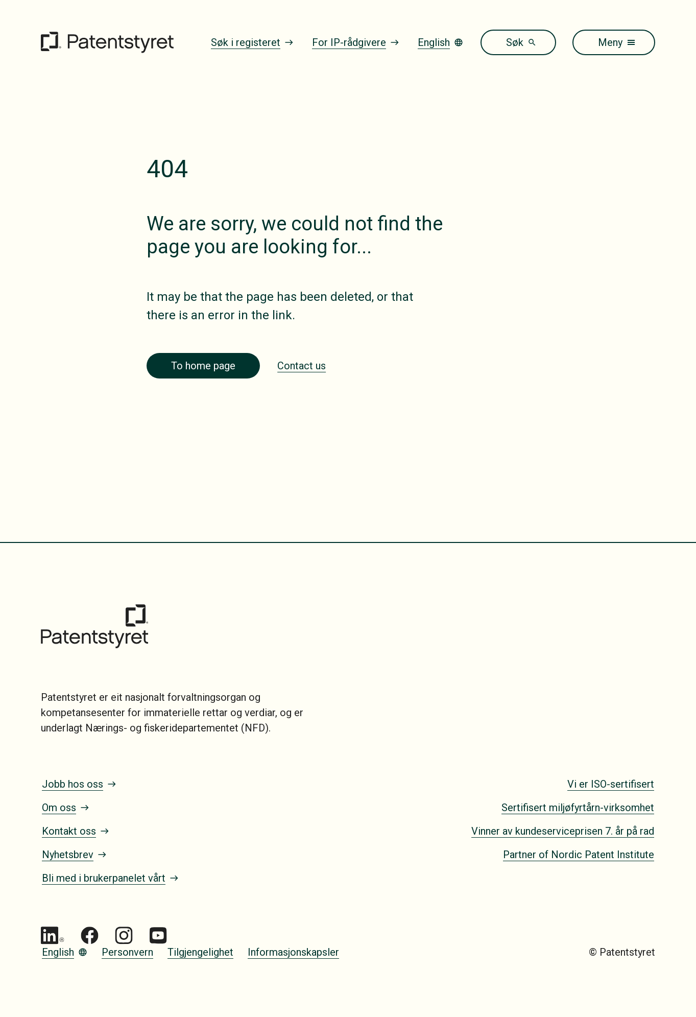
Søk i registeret (252, 42)
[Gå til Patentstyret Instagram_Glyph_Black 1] (124, 935)
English (440, 42)
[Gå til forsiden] (107, 42)
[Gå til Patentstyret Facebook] (90, 935)
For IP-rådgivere (355, 42)
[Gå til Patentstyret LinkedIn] (52, 935)
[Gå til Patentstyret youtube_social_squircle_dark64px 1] (158, 935)
